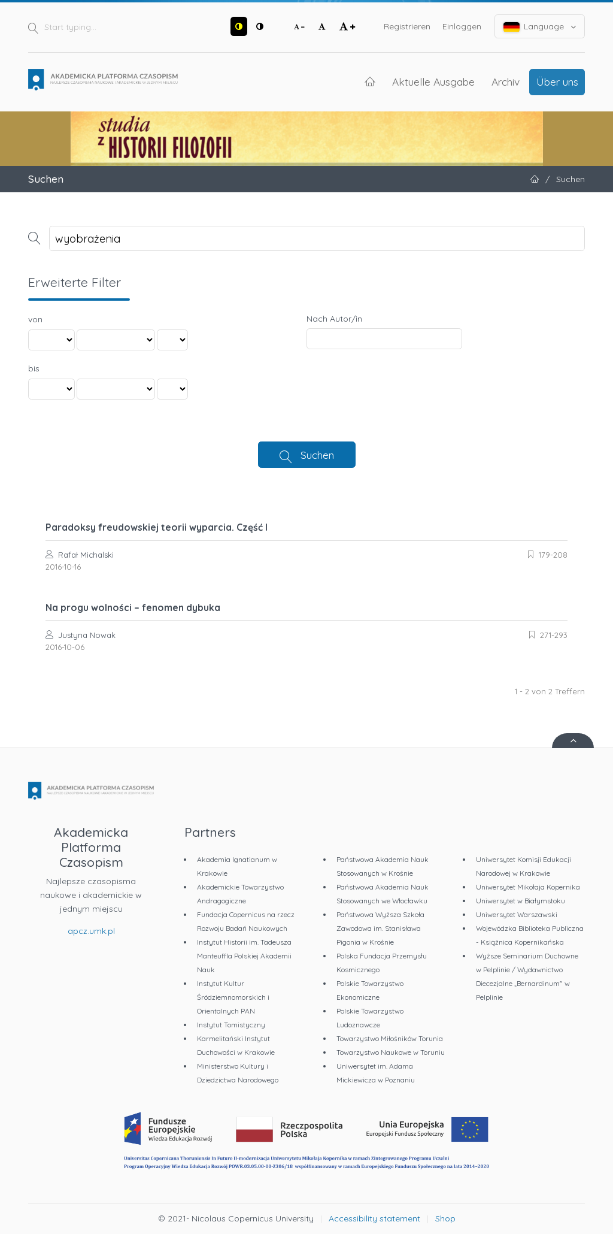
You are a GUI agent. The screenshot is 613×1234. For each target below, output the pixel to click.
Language (539, 26)
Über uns (557, 81)
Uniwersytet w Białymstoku (520, 900)
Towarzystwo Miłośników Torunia (389, 1038)
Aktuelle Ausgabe (433, 81)
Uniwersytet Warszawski (516, 914)
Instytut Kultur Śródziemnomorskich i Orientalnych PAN (233, 997)
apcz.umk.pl (91, 931)
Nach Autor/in (334, 318)
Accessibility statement (374, 1218)
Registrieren (407, 26)
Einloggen (461, 26)
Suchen (317, 454)
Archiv (505, 81)
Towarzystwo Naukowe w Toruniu (390, 1052)
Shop (445, 1218)
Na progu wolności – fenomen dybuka (132, 607)
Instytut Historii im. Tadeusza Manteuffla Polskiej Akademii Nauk (244, 955)
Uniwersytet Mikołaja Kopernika (528, 886)
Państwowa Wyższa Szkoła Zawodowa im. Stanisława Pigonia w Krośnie (380, 928)
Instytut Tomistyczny (231, 1024)
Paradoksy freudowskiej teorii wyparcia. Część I (156, 527)
